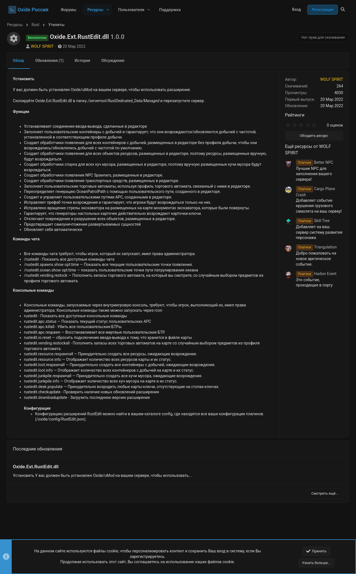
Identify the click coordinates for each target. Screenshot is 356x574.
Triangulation (315, 247)
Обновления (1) (51, 60)
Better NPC (313, 162)
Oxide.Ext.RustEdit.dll (37, 466)
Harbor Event (315, 273)
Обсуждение (114, 60)
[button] (107, 9)
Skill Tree (311, 220)
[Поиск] (343, 10)
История (84, 60)
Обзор (20, 60)
